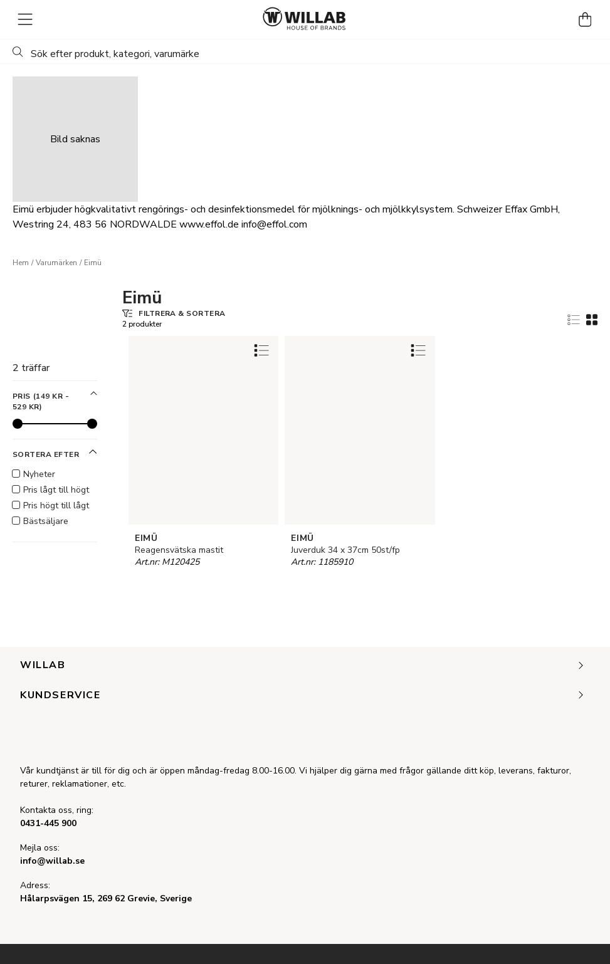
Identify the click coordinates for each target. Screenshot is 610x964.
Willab (303, 665)
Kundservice (303, 695)
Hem (21, 263)
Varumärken (56, 263)
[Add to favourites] (261, 350)
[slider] (18, 424)
